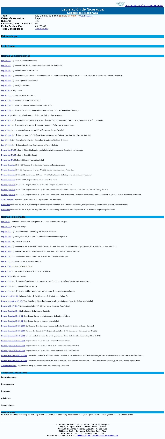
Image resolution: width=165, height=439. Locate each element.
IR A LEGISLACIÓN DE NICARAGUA (139, 5)
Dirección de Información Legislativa (97, 435)
